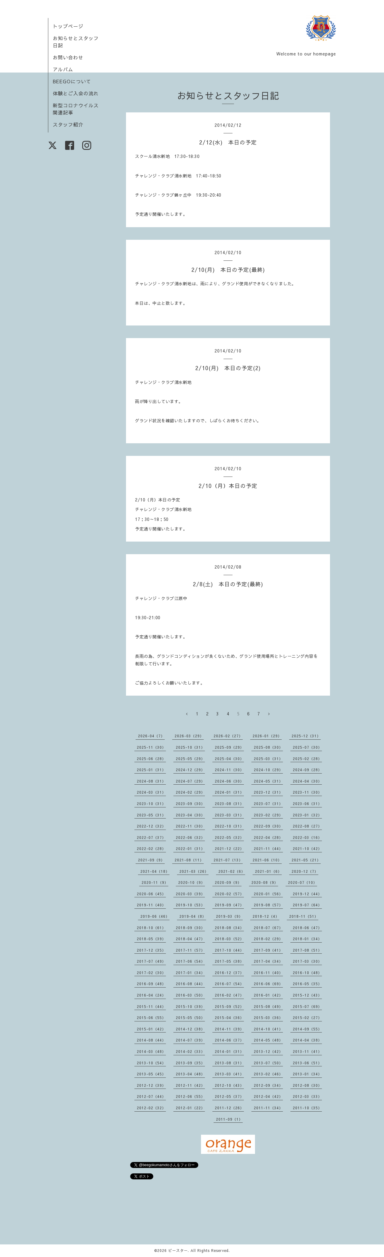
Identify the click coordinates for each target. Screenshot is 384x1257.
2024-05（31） (268, 781)
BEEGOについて (72, 81)
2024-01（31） (229, 792)
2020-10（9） (191, 882)
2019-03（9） (229, 916)
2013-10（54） (151, 1062)
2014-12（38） (190, 1029)
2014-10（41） (268, 1029)
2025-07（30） (307, 747)
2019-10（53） (190, 904)
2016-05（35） (307, 983)
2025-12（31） (306, 735)
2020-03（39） (190, 893)
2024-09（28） (307, 769)
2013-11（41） (307, 1051)
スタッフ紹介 (68, 124)
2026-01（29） (267, 735)
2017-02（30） (151, 972)
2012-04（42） (268, 1096)
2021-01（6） (268, 871)
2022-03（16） (307, 837)
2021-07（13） (228, 859)
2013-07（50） (268, 1062)
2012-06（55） (190, 1096)
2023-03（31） (229, 815)
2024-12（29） (190, 769)
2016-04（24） (151, 995)
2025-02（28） (307, 758)
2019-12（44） (307, 893)
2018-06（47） (307, 927)
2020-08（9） (264, 882)
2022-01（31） (190, 848)
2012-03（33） (307, 1096)
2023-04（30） (190, 815)
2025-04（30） (229, 758)
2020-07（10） (302, 882)
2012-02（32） (151, 1107)
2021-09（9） (151, 859)
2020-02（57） (229, 893)
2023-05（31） (151, 815)
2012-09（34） (268, 1085)
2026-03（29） (189, 735)
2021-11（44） (268, 848)
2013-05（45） (151, 1073)
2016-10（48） (307, 972)
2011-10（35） (307, 1107)
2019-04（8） (192, 916)
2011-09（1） (229, 1119)
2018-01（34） (307, 938)
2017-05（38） (229, 961)
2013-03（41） (229, 1073)
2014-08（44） (151, 1040)
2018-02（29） (268, 938)
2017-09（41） (268, 950)
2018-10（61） (151, 927)
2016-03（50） (190, 995)
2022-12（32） (151, 826)
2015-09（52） (229, 1006)
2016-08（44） (190, 983)
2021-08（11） (189, 859)
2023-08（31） (229, 803)
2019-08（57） (268, 904)
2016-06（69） (268, 983)
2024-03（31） (151, 792)
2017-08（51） (307, 950)
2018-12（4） (266, 916)
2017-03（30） (307, 961)
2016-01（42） (268, 995)
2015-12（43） (307, 995)
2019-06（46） (155, 916)
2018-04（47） (190, 938)
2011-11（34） (268, 1107)
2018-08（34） (229, 927)
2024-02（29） (190, 792)
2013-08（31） (229, 1062)
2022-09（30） (268, 826)
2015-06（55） (151, 1017)
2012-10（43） (229, 1085)
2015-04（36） (229, 1017)
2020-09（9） (228, 882)
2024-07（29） (190, 781)
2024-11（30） (229, 769)
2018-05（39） (151, 938)
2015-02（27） (307, 1017)
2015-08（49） (268, 1006)
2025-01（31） (151, 769)
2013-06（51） (307, 1062)
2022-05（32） (229, 837)
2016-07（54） (229, 983)
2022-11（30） (190, 826)
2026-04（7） (151, 735)
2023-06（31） (307, 803)
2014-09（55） (307, 1029)
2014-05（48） (268, 1040)
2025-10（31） (190, 747)
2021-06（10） (267, 859)
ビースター (178, 1250)
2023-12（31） (268, 792)
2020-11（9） (155, 882)
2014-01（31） (229, 1051)
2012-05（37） (229, 1096)
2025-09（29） (229, 747)
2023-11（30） (307, 792)
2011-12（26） (229, 1107)
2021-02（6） (231, 871)
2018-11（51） (303, 916)
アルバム (63, 69)
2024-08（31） (151, 781)
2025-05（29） (190, 758)
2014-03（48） (151, 1051)
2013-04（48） (190, 1073)
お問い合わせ (68, 57)
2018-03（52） (229, 938)
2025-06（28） (151, 758)
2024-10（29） (268, 769)
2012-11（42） (190, 1085)
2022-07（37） (151, 837)
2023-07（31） (268, 803)
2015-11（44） (151, 1006)
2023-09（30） (190, 803)
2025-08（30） (268, 747)
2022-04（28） (268, 837)
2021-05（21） (306, 859)
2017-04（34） (268, 961)
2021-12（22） (229, 848)
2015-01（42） (151, 1029)
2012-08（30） (307, 1085)
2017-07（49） (151, 961)
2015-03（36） (268, 1017)
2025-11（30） (151, 747)
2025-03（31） (268, 758)
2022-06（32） (190, 837)
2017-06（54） (190, 961)
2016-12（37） (229, 972)
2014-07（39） (190, 1040)
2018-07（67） (268, 927)
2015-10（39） (190, 1006)
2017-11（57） (190, 950)
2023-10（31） (151, 803)
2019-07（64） (307, 904)
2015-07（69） (307, 1006)
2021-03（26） (193, 871)
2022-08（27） (307, 826)
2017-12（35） (151, 950)
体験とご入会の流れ (76, 93)
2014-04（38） (307, 1040)
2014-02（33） (190, 1051)
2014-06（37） (229, 1040)
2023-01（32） (307, 815)
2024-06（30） (229, 781)
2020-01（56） (268, 893)
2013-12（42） (268, 1051)
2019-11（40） (151, 904)
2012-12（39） (151, 1085)
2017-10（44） (229, 950)
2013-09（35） (190, 1062)
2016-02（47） (229, 995)
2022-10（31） (229, 826)
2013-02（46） (268, 1073)
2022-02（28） (151, 848)
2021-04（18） (155, 871)
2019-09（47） (229, 904)
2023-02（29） (268, 815)
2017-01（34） (190, 972)
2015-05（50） (190, 1017)
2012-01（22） (190, 1107)
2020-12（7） (305, 871)
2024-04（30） (307, 781)
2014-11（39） (229, 1029)
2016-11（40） (268, 972)
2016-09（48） (151, 983)
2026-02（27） (228, 735)
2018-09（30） (190, 927)
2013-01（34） (307, 1073)
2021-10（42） (307, 848)
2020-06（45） (151, 893)
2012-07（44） (151, 1096)
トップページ (68, 26)
